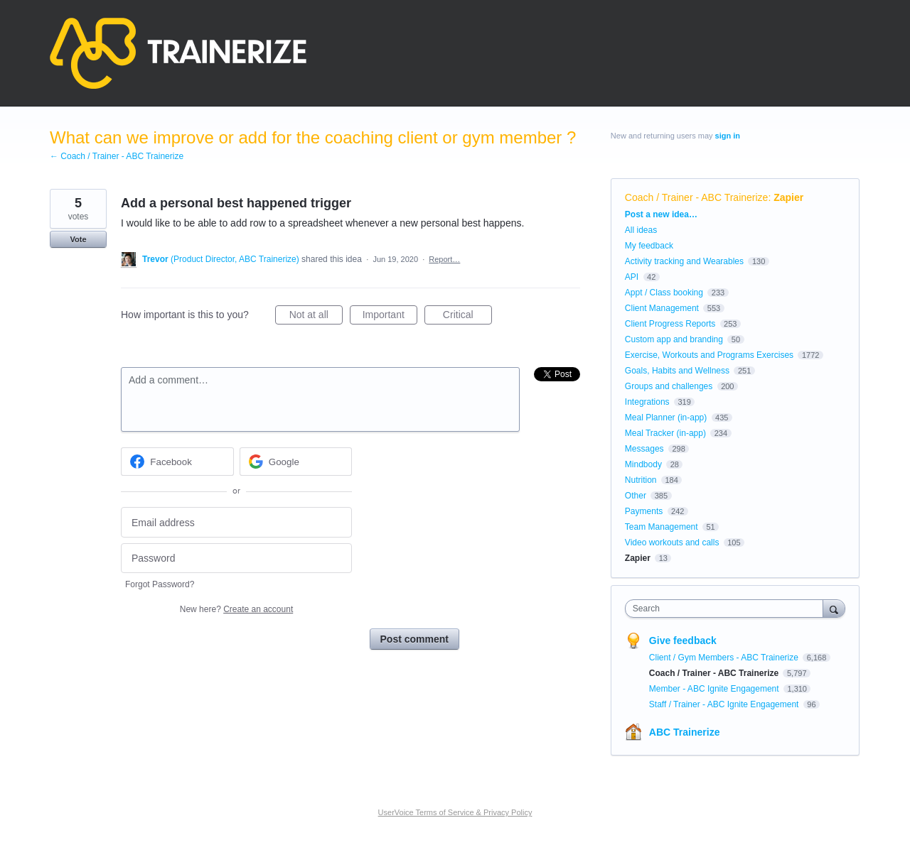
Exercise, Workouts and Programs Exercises (709, 355)
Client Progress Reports (670, 324)
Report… (444, 259)
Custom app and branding (674, 339)
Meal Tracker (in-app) (665, 433)
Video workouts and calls (672, 542)
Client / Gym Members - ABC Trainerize (725, 658)
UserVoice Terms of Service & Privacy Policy (455, 812)
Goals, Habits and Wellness (677, 371)
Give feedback (683, 640)
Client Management (662, 308)
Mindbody (643, 464)
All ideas (641, 230)
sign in (727, 135)
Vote (78, 239)
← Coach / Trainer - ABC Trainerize (116, 156)
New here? (236, 609)
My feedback (649, 246)
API (631, 277)
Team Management (661, 527)
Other (635, 496)
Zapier (788, 197)
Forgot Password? (159, 584)
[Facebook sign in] (177, 461)
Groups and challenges (668, 386)
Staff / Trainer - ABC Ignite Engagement (725, 704)
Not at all (316, 317)
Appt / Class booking (664, 293)
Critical (467, 317)
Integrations (647, 402)
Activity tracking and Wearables (684, 261)
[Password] (236, 558)
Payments (644, 511)
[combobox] (727, 609)
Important (390, 317)
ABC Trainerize (684, 732)
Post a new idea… (661, 214)
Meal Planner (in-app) (666, 417)
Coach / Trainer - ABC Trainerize (697, 197)
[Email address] (236, 522)
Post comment (414, 639)
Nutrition (641, 480)
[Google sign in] (296, 461)
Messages (644, 449)
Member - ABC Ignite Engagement (715, 689)
